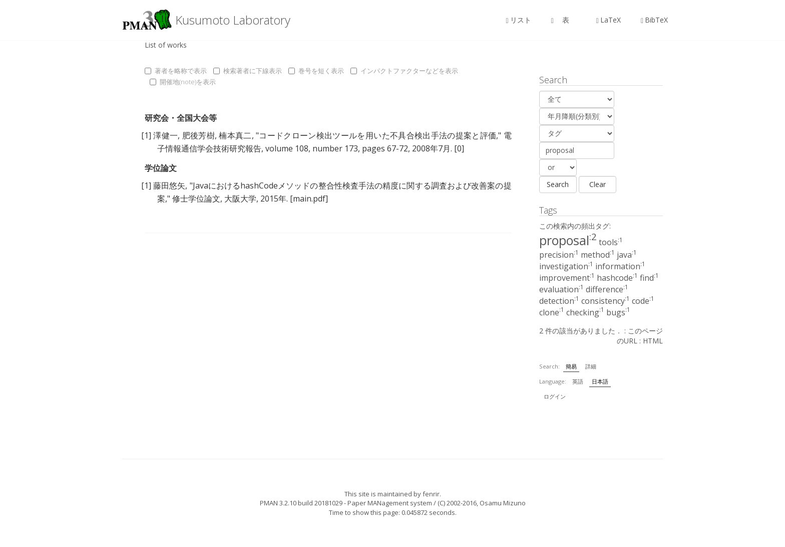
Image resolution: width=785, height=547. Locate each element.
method (598, 254)
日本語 (600, 381)
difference (607, 289)
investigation (566, 266)
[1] (146, 135)
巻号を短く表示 (316, 70)
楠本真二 (235, 135)
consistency (605, 300)
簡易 (571, 366)
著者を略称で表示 (176, 70)
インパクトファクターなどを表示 (404, 70)
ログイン (555, 396)
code (643, 300)
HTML (653, 340)
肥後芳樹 (198, 135)
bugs (618, 312)
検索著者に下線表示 (247, 70)
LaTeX (608, 20)
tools (611, 242)
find (649, 277)
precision (559, 254)
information (620, 266)
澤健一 (165, 135)
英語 (577, 381)
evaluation (561, 289)
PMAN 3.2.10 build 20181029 (301, 502)
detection (559, 300)
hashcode (617, 277)
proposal (568, 240)
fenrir (431, 493)
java (627, 254)
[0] (459, 148)
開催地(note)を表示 (183, 81)
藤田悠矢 (169, 185)
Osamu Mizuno (503, 502)
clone (551, 312)
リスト (518, 20)
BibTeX (654, 20)
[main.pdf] (309, 198)
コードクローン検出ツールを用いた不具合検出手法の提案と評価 (377, 135)
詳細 (590, 366)
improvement (567, 277)
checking (585, 312)
